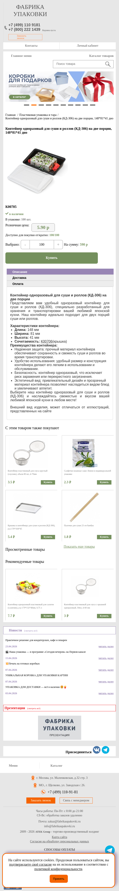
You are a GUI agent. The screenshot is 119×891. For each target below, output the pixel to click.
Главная (10, 115)
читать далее (106, 646)
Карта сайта (59, 837)
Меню (13, 765)
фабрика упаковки (30, 10)
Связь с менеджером (76, 800)
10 (92, 105)
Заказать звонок (21, 37)
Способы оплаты (59, 849)
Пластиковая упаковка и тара (37, 115)
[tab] (60, 272)
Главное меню (21, 56)
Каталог (57, 765)
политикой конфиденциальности (58, 869)
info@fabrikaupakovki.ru (59, 826)
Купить (51, 258)
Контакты (31, 45)
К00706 (46, 341)
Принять (58, 878)
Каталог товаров (101, 56)
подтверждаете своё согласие (30, 864)
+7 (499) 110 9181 (24, 25)
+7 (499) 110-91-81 (63, 792)
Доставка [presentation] (19, 277)
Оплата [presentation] (17, 284)
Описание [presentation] (19, 272)
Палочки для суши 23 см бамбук (79, 525)
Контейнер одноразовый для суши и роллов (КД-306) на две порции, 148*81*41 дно (59, 118)
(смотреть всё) (30, 631)
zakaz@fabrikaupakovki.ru (64, 821)
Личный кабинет (87, 45)
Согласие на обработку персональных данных (59, 841)
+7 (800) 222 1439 (24, 29)
